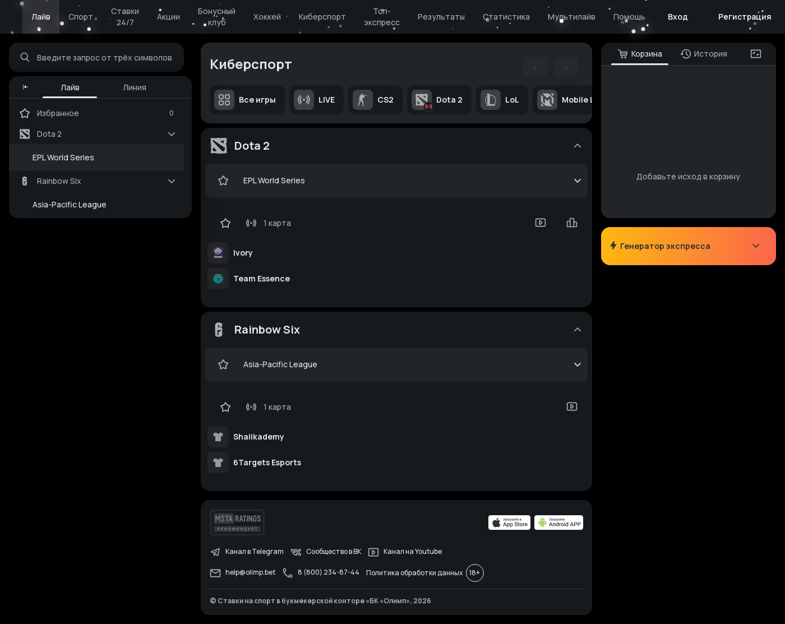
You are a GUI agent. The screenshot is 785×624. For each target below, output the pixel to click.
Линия (134, 87)
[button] (25, 87)
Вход (678, 16)
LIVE (314, 100)
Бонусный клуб (217, 16)
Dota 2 (437, 100)
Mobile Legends (580, 100)
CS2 (373, 100)
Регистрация (745, 16)
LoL (500, 100)
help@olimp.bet (242, 573)
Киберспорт (322, 16)
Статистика (506, 16)
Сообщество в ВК (325, 552)
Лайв (40, 16)
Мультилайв (571, 16)
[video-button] (540, 222)
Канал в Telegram (247, 552)
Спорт (80, 16)
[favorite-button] (223, 180)
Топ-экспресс (382, 16)
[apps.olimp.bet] (509, 522)
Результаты (441, 16)
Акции (168, 16)
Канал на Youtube (405, 552)
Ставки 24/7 (125, 16)
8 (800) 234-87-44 (320, 573)
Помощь (629, 16)
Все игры (245, 100)
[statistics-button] (571, 222)
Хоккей (267, 16)
